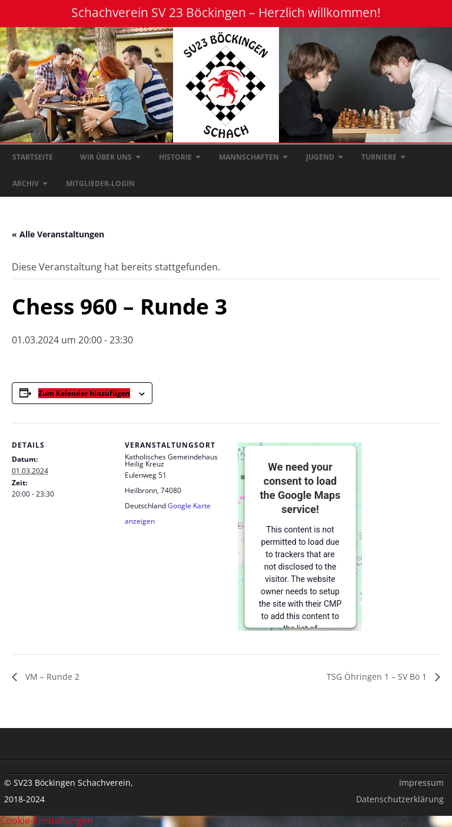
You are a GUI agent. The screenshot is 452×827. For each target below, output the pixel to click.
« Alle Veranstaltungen (58, 234)
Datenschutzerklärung (400, 799)
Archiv (25, 183)
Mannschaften (249, 157)
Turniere (379, 157)
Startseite (32, 157)
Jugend (320, 157)
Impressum (421, 782)
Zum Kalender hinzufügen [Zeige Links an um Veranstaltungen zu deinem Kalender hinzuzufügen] (84, 393)
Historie (175, 157)
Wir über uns (106, 157)
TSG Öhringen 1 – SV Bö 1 (378, 676)
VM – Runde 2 (51, 676)
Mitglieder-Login (100, 183)
